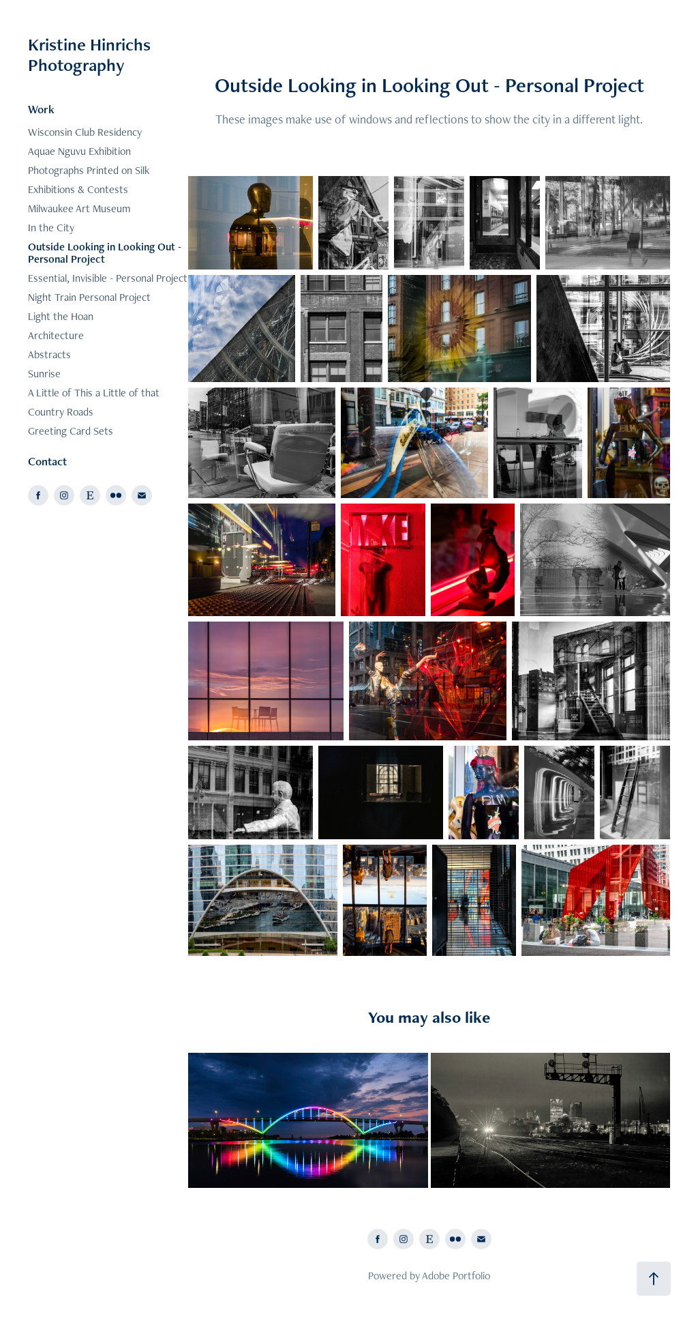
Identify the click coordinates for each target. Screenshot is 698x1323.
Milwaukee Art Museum (79, 208)
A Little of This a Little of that (94, 393)
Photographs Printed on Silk (88, 170)
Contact (47, 461)
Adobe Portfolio (456, 1275)
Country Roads (60, 412)
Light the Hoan (60, 316)
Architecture (56, 335)
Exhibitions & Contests (78, 189)
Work (41, 109)
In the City (51, 227)
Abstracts (49, 354)
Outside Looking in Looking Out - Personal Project (104, 252)
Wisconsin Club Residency (85, 132)
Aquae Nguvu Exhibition (79, 151)
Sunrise (44, 373)
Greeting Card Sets (70, 431)
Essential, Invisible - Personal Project (107, 278)
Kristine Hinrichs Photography (91, 54)
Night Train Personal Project (89, 297)
